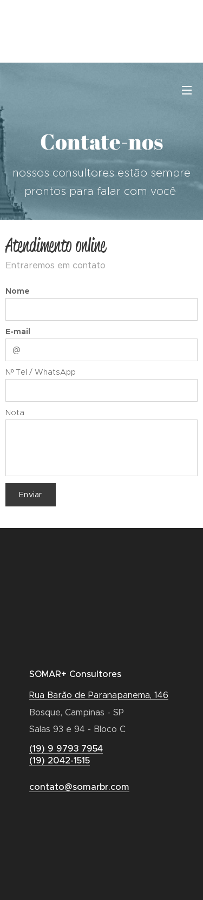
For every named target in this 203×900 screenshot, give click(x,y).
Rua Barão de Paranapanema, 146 (98, 695)
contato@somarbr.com (79, 787)
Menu (187, 90)
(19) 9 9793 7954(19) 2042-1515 (66, 754)
